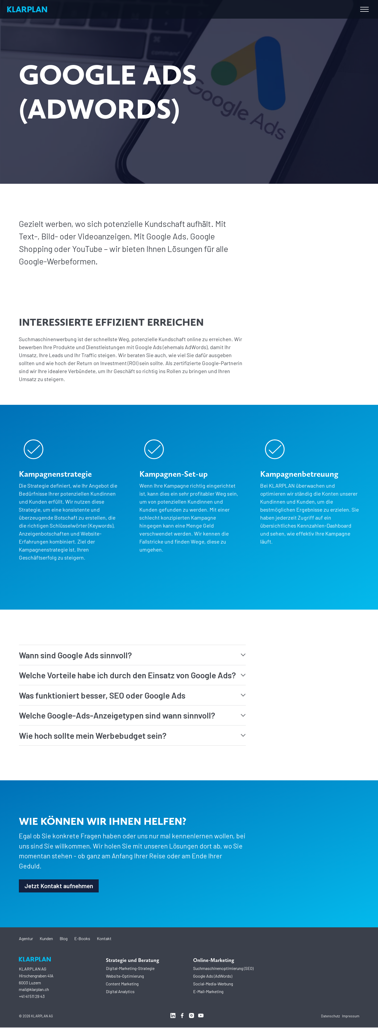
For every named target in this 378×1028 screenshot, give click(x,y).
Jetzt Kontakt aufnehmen (60, 886)
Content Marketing (122, 984)
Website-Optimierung (125, 976)
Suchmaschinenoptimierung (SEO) (223, 968)
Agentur (26, 938)
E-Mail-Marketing (208, 991)
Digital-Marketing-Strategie (130, 968)
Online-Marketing (213, 960)
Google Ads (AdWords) (212, 976)
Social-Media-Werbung (213, 984)
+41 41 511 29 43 (32, 996)
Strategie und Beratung (132, 960)
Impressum (350, 1016)
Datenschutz (330, 1016)
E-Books (82, 938)
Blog (64, 938)
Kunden (46, 938)
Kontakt (104, 938)
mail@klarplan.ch (34, 989)
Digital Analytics (120, 991)
